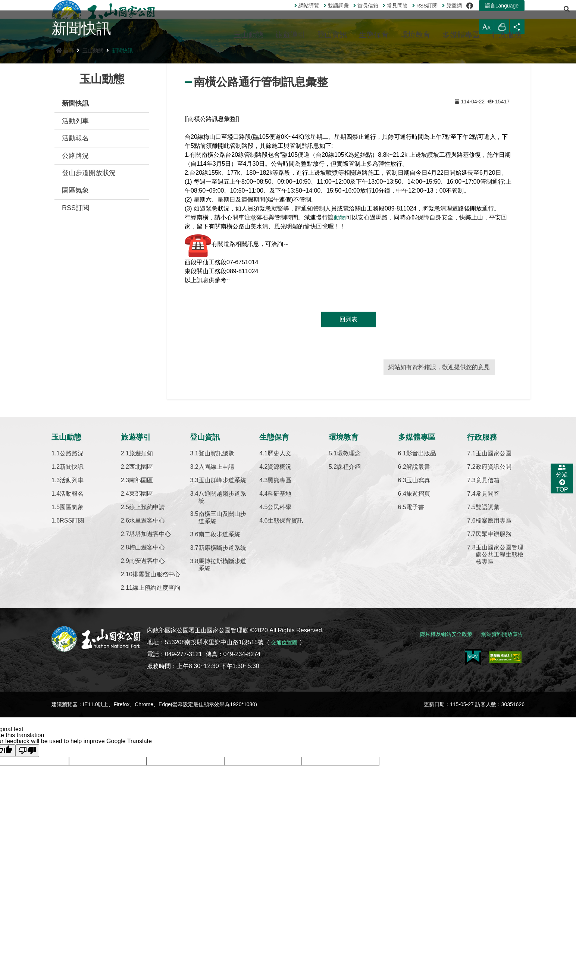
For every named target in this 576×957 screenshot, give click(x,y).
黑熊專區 (279, 577)
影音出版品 (421, 550)
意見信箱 (488, 577)
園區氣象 (75, 287)
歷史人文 (279, 550)
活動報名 (75, 235)
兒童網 (433, 14)
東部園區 (141, 590)
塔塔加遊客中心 (150, 631)
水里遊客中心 (147, 617)
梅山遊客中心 (147, 644)
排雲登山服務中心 (156, 671)
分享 (516, 127)
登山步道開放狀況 (89, 270)
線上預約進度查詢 (156, 685)
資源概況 (279, 564)
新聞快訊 (122, 147)
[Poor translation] (27, 847)
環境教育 (416, 35)
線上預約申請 (147, 604)
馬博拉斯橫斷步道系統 (222, 661)
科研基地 (279, 590)
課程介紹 (349, 564)
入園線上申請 (216, 564)
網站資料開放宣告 (499, 727)
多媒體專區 (461, 35)
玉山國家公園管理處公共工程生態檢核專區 (499, 651)
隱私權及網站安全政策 (436, 727)
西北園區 (141, 564)
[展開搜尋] (517, 14)
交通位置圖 (286, 739)
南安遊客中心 (147, 658)
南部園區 (141, 577)
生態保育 (374, 35)
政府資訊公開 (493, 564)
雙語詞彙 (317, 14)
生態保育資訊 (285, 617)
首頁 (65, 147)
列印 (497, 127)
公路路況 (75, 252)
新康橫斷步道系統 (222, 645)
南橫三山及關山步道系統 (222, 614)
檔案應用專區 (493, 617)
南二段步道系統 (219, 631)
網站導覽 (288, 14)
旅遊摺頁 (418, 590)
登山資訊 (332, 35)
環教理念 (349, 550)
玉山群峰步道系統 (222, 577)
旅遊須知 (141, 550)
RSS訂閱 (75, 305)
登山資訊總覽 (216, 550)
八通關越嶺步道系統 (222, 594)
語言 (483, 15)
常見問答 (376, 14)
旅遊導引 (290, 35)
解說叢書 (418, 564)
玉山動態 (248, 35)
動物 (340, 314)
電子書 (415, 604)
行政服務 (507, 35)
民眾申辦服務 (493, 631)
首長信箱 (347, 14)
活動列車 (75, 218)
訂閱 (406, 14)
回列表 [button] (348, 416)
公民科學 (279, 604)
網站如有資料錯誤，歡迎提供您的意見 (439, 464)
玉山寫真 (418, 577)
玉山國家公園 (493, 550)
